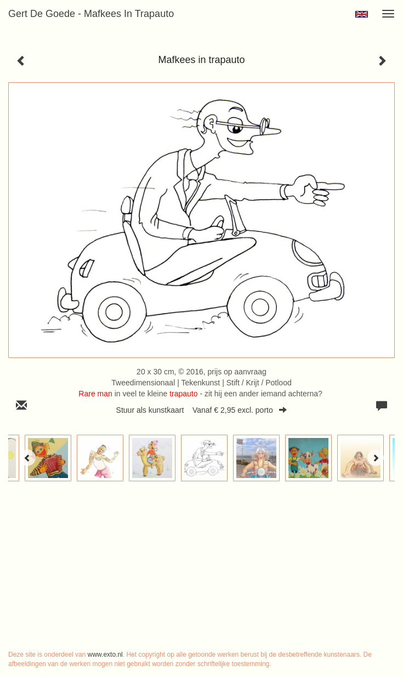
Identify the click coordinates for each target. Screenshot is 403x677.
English (361, 14)
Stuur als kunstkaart (201, 410)
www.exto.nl (105, 654)
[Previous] (27, 458)
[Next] (375, 458)
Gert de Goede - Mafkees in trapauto (91, 13)
